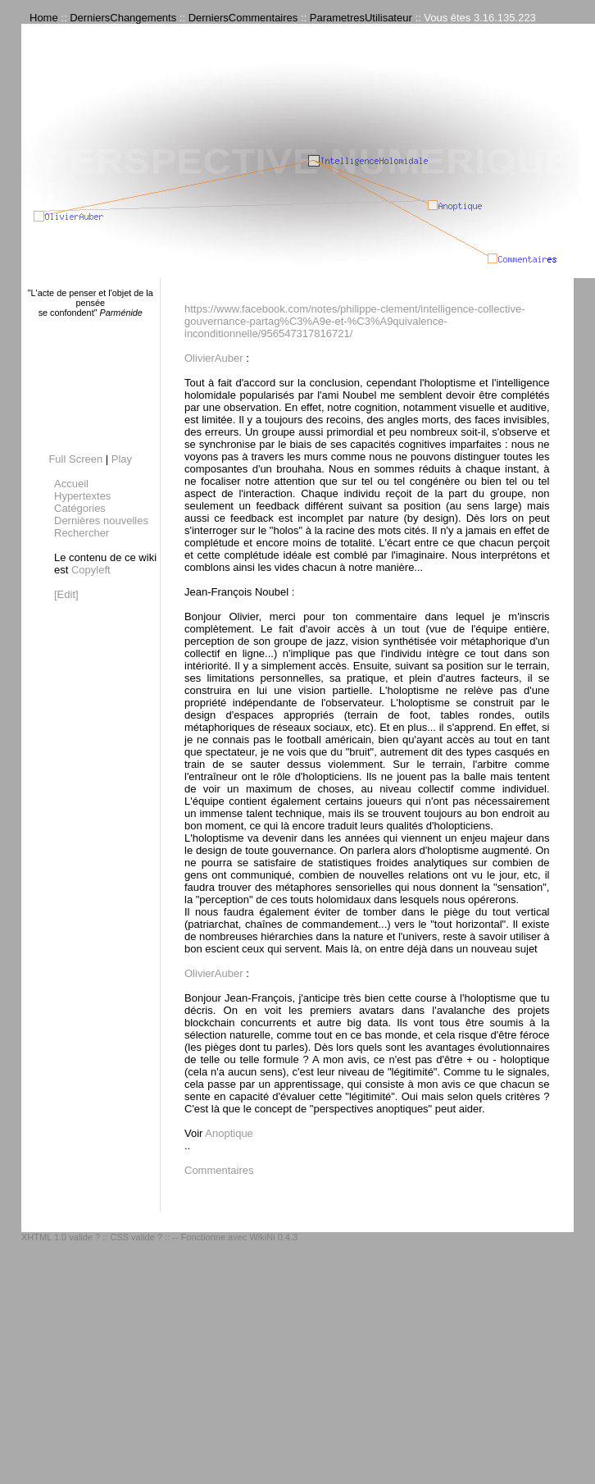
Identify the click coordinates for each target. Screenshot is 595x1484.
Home (44, 17)
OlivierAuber (213, 358)
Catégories (80, 508)
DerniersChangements (123, 17)
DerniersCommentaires (243, 17)
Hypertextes (82, 496)
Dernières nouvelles (101, 520)
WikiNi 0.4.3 (273, 1237)
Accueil (71, 483)
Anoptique (229, 1133)
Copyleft (91, 570)
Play (121, 459)
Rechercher (81, 533)
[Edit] (66, 594)
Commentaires (219, 1170)
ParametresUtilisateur (361, 17)
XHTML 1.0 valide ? (60, 1237)
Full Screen (75, 459)
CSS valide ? (136, 1237)
